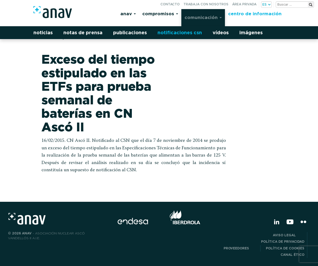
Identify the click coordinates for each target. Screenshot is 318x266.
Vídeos (221, 32)
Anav (128, 13)
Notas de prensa (82, 32)
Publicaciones (130, 32)
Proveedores (241, 248)
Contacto (170, 4)
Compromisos (160, 13)
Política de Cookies (285, 248)
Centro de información (255, 13)
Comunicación (203, 17)
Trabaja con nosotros (205, 4)
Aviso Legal (288, 235)
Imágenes (251, 32)
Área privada (244, 4)
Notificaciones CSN (180, 32)
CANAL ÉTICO (292, 254)
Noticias (43, 32)
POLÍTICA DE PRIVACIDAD (282, 241)
